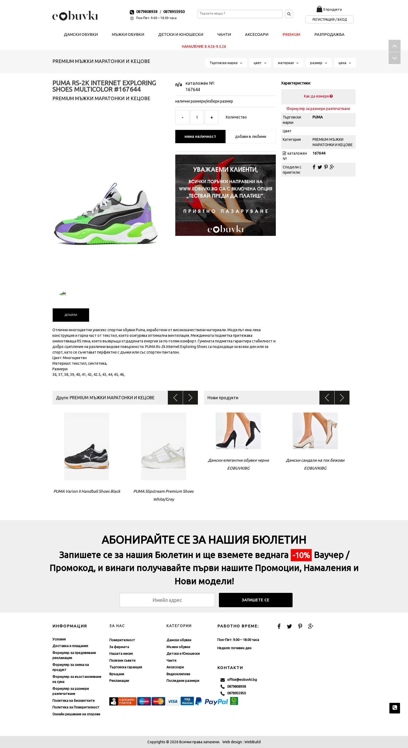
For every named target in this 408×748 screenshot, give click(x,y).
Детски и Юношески (183, 653)
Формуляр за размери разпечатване (318, 109)
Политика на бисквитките (73, 700)
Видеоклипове (178, 674)
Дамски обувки (178, 640)
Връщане (116, 674)
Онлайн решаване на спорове (76, 714)
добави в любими (250, 136)
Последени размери (182, 680)
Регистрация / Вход (330, 19)
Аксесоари (175, 667)
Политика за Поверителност (75, 707)
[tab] (70, 315)
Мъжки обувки (178, 647)
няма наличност (200, 136)
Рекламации (119, 680)
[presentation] (71, 315)
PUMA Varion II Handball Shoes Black (86, 491)
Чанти (171, 660)
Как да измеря (318, 96)
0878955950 (174, 11)
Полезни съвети (122, 660)
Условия (59, 639)
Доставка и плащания (70, 646)
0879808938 (146, 11)
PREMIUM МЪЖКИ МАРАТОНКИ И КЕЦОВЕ (101, 61)
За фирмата (119, 647)
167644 (193, 89)
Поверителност (122, 640)
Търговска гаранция (125, 667)
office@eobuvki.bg (238, 680)
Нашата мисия (121, 653)
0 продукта (332, 9)
